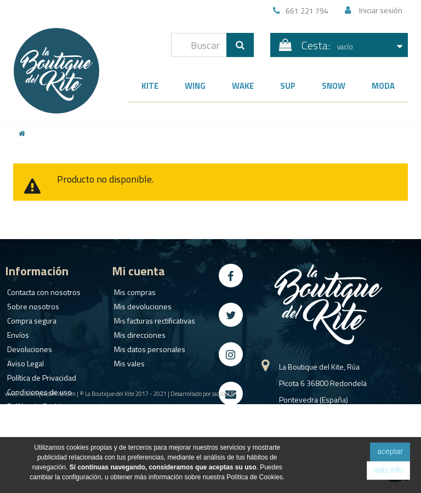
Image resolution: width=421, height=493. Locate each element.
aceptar (390, 451)
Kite (149, 86)
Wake (243, 86)
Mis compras (132, 290)
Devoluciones (27, 347)
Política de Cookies (35, 404)
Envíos (16, 332)
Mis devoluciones (140, 304)
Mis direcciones (137, 332)
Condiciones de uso (37, 389)
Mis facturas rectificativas (152, 318)
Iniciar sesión (380, 10)
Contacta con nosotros (41, 290)
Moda (383, 86)
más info (388, 470)
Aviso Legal (23, 361)
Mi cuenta (138, 271)
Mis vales (127, 361)
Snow (333, 86)
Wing (195, 86)
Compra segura (29, 318)
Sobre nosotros (31, 304)
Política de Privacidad (39, 375)
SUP (287, 86)
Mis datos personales (147, 347)
